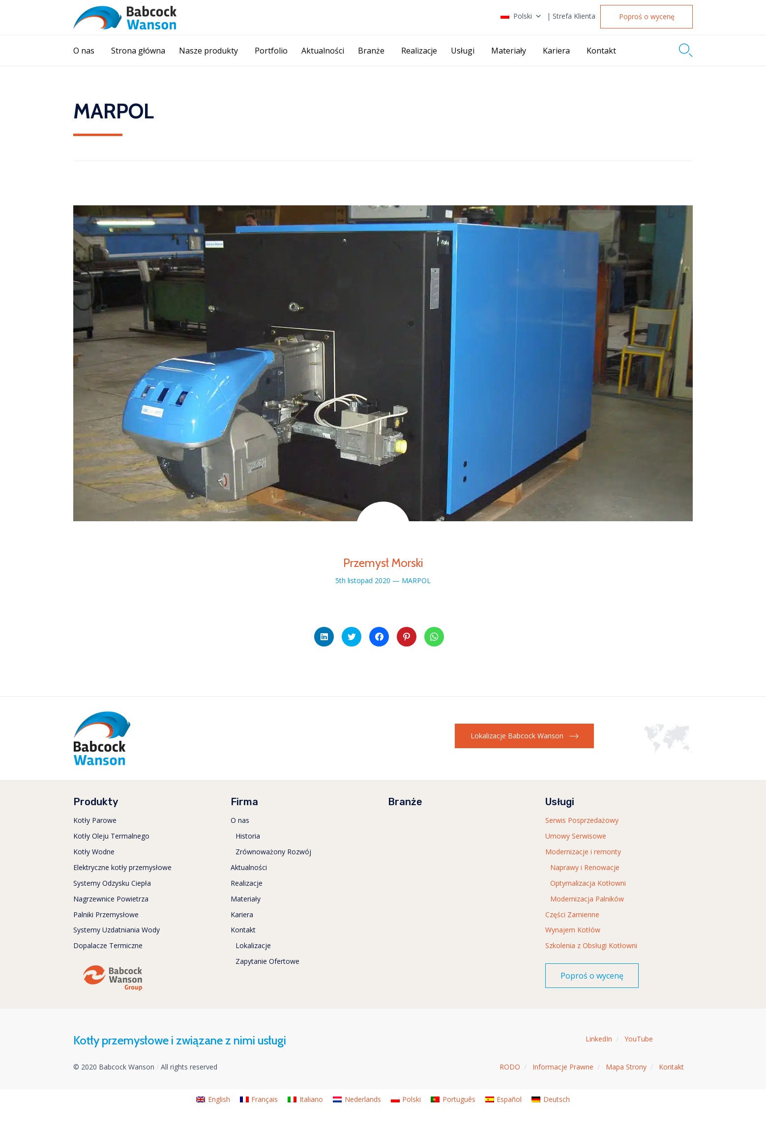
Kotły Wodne (94, 851)
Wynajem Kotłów (572, 929)
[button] (646, 16)
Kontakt (601, 50)
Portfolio (271, 50)
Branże (371, 50)
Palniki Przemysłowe (106, 914)
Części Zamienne (572, 914)
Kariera (556, 50)
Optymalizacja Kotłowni (588, 883)
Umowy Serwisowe (575, 836)
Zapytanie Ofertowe (267, 961)
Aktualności (322, 50)
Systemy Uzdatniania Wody (116, 929)
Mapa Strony (626, 1066)
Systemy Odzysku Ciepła (112, 883)
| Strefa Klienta (571, 16)
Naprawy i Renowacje (584, 867)
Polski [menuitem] (411, 1099)
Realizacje (419, 50)
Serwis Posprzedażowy (582, 820)
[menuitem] (213, 1099)
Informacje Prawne (562, 1066)
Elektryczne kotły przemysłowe (122, 867)
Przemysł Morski (383, 563)
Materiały (508, 50)
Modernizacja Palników (587, 898)
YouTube (638, 1038)
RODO (510, 1066)
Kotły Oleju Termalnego (111, 836)
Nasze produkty (208, 50)
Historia (248, 836)
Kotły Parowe (95, 820)
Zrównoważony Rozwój (273, 851)
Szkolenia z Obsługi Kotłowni (591, 945)
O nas (83, 50)
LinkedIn (599, 1038)
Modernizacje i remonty (583, 851)
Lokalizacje (253, 945)
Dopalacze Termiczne (108, 945)
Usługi (462, 50)
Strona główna (138, 50)
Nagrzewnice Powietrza (110, 898)
